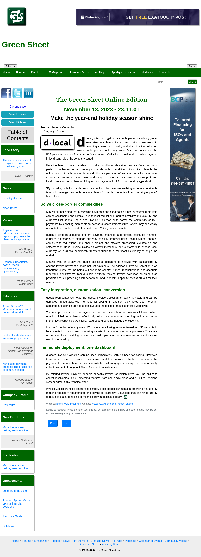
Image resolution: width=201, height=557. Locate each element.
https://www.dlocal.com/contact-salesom (113, 403)
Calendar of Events (150, 540)
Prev (53, 423)
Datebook (37, 72)
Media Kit (147, 72)
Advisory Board (111, 544)
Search (192, 82)
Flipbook (55, 540)
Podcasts (130, 540)
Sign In (192, 66)
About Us (164, 72)
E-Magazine (56, 72)
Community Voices (176, 540)
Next (66, 423)
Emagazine (40, 540)
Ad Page (100, 72)
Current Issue (18, 106)
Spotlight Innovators (123, 72)
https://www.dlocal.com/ (69, 403)
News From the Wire (75, 540)
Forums (20, 72)
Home (6, 72)
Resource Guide (79, 72)
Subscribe (10, 66)
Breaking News (100, 540)
